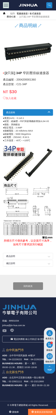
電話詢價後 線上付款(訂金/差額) (28, 339)
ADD (4, 355)
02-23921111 (15, 381)
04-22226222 (15, 359)
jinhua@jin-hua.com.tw (13, 325)
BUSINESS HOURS (12, 363)
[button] (49, 5)
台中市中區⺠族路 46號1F (22, 355)
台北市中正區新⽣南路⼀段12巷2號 (27, 377)
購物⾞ (14, 412)
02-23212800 (37, 381)
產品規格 (10, 112)
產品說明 (10, 256)
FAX (26, 359)
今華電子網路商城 (28, 5)
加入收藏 (9, 98)
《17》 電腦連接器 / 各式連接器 (25, 13)
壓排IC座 (11, 16)
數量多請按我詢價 (42, 412)
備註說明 (10, 263)
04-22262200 (37, 359)
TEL (4, 359)
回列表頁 (28, 286)
